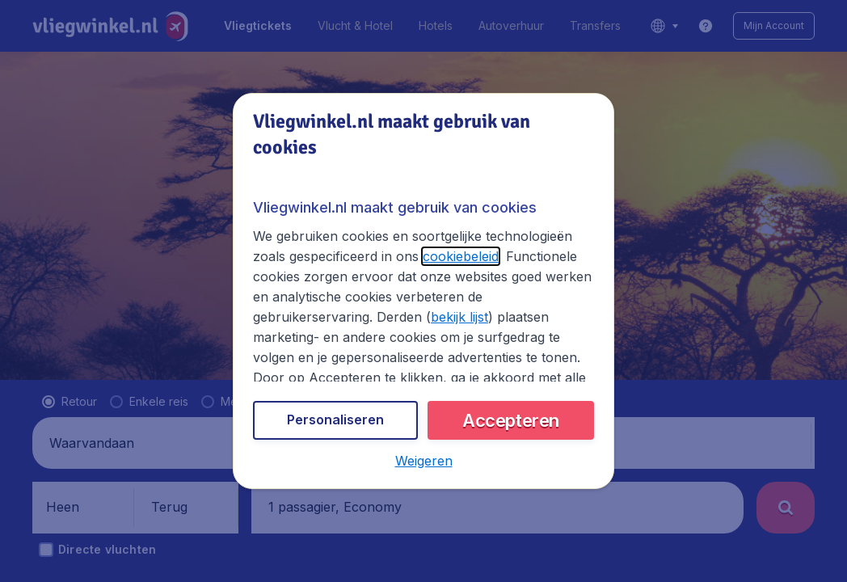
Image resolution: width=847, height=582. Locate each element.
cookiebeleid (414, 261)
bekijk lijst (330, 322)
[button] (423, 461)
